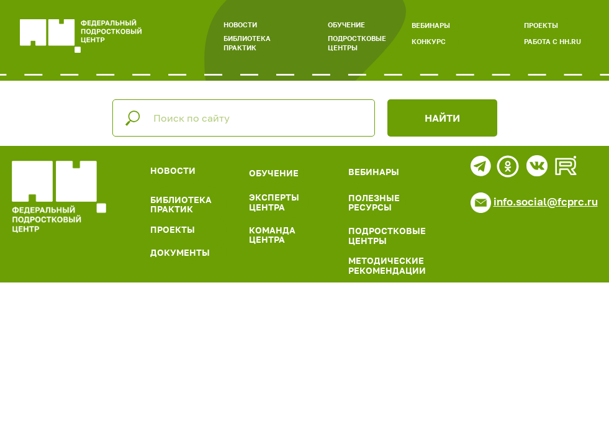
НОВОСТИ (240, 24)
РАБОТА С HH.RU (552, 41)
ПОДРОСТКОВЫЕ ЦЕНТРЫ (357, 43)
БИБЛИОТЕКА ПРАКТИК (247, 43)
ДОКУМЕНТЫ (180, 252)
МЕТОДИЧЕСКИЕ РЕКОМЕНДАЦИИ (387, 265)
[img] (59, 197)
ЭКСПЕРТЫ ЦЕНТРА (274, 202)
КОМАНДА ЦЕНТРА (272, 235)
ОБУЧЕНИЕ (346, 24)
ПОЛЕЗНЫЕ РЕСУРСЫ (374, 202)
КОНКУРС (429, 41)
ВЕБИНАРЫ (431, 25)
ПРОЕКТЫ (541, 25)
